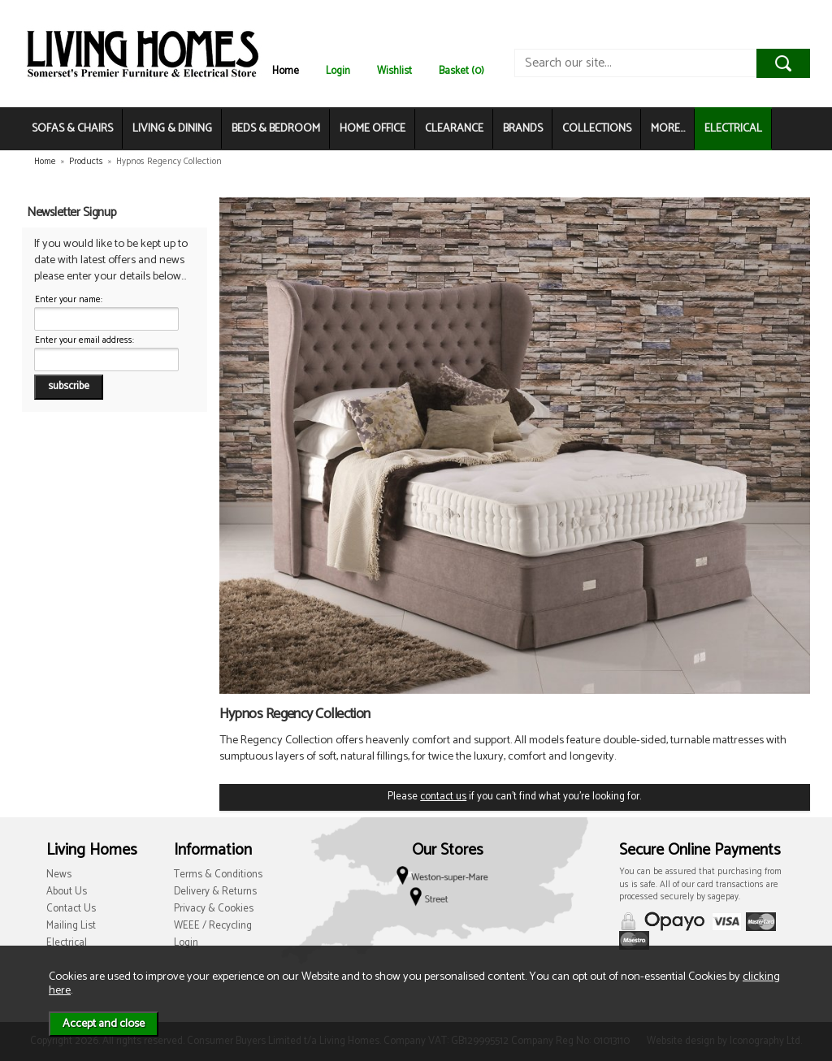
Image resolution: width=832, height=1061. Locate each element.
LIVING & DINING (172, 128)
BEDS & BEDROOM (276, 128)
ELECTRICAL (733, 128)
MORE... (668, 128)
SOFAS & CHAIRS (72, 128)
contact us (443, 796)
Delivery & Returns (215, 891)
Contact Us (71, 908)
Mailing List (71, 925)
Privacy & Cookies (214, 908)
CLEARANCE (454, 128)
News (59, 874)
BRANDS (523, 128)
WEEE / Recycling (213, 925)
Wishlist (394, 71)
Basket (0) (461, 71)
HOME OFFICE (372, 128)
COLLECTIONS (596, 128)
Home (285, 71)
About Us (66, 891)
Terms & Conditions (218, 874)
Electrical (66, 942)
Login (338, 71)
